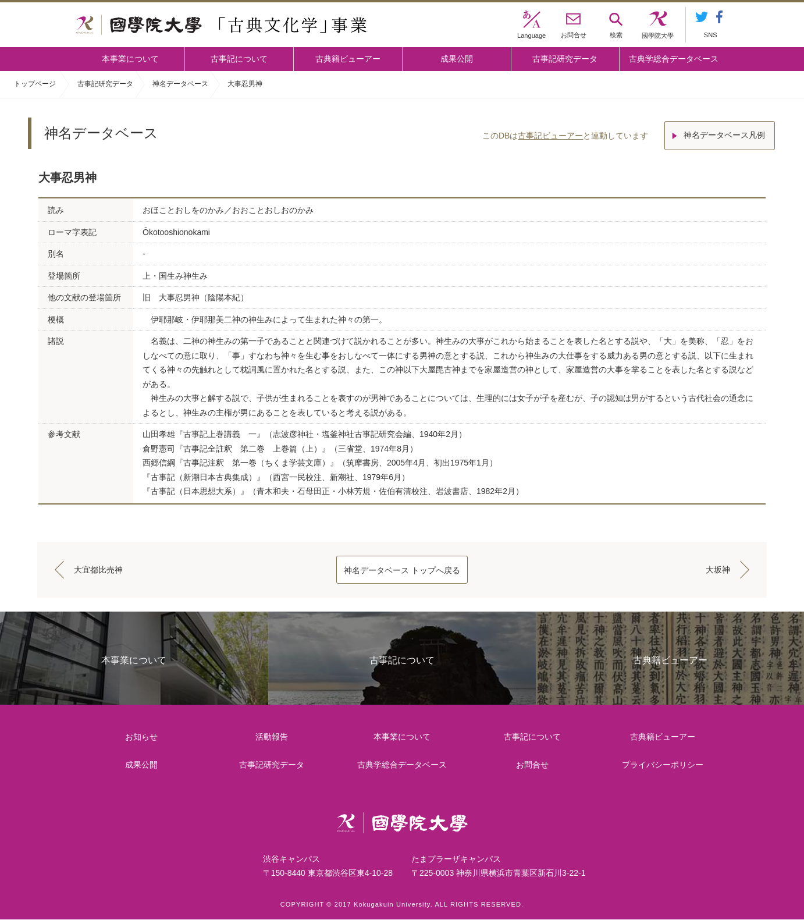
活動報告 (272, 736)
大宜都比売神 (99, 569)
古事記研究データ (564, 58)
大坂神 (717, 569)
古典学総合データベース (673, 58)
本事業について (130, 58)
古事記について (239, 58)
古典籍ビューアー (347, 58)
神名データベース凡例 (725, 133)
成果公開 (456, 58)
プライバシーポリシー (663, 764)
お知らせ (141, 736)
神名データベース (180, 84)
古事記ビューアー (549, 133)
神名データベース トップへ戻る (402, 570)
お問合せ (533, 764)
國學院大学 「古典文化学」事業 (221, 25)
